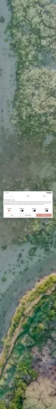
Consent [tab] (11, 196)
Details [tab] (28, 196)
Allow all (44, 215)
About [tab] (44, 196)
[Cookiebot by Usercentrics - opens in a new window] (47, 193)
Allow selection (28, 215)
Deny (12, 215)
